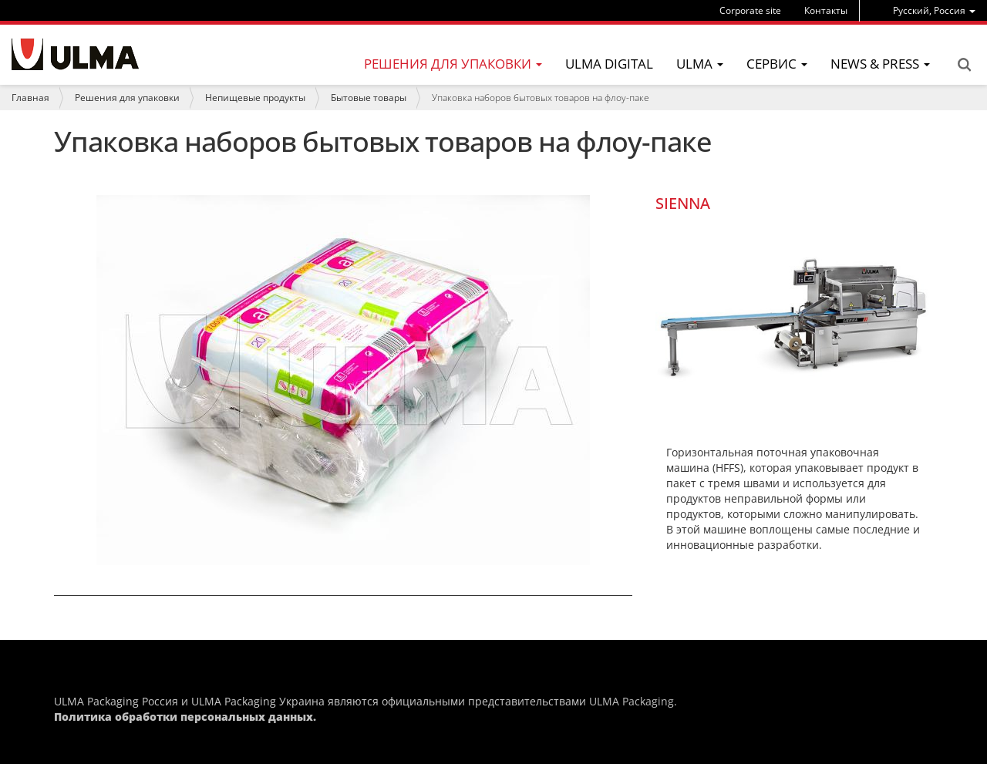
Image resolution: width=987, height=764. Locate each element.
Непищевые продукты (255, 97)
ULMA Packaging (631, 701)
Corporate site (750, 10)
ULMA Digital (609, 63)
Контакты (825, 10)
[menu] (934, 10)
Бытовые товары (368, 97)
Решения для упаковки (127, 97)
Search (963, 64)
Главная (30, 97)
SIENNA (682, 203)
